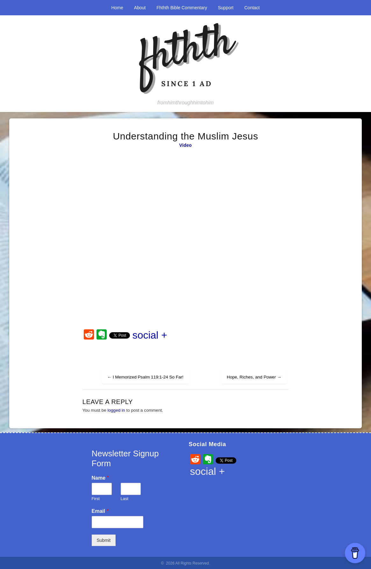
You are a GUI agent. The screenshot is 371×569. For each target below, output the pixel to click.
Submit (104, 540)
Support (225, 7)
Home (117, 7)
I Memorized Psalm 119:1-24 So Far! (145, 377)
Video (185, 145)
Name (100, 478)
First (96, 498)
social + (149, 335)
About (140, 7)
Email (100, 511)
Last (125, 498)
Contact (252, 7)
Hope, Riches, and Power (254, 377)
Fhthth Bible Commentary (181, 7)
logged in (116, 410)
